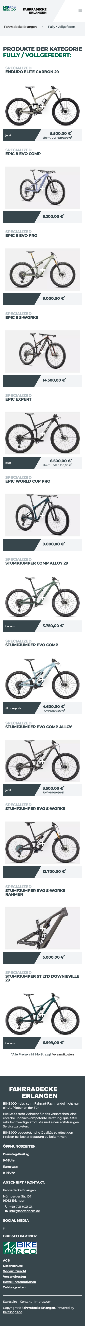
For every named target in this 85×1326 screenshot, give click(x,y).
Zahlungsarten (14, 1287)
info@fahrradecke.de (24, 1211)
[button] (80, 11)
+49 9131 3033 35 (20, 1207)
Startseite (10, 1302)
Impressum (42, 1302)
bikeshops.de (12, 1312)
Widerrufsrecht (14, 1271)
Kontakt (26, 1302)
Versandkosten (63, 1054)
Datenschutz (12, 1266)
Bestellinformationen (19, 1282)
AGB (6, 1260)
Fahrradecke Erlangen (20, 27)
